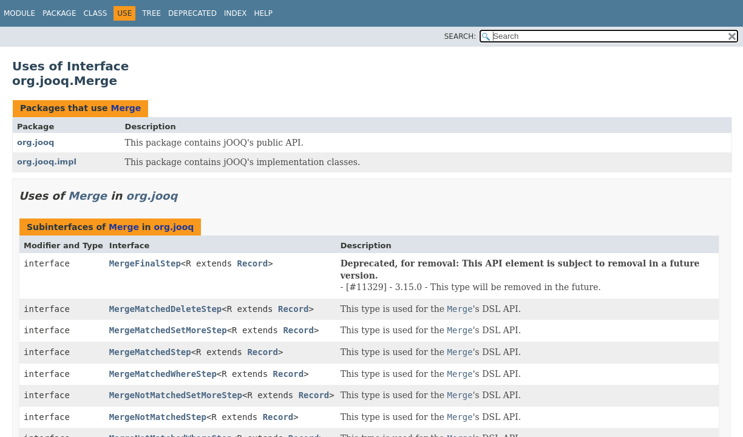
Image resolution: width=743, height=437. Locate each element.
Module (19, 13)
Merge (125, 108)
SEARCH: (460, 36)
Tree (151, 13)
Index (235, 13)
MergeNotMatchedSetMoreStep (175, 395)
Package (59, 13)
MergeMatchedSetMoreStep (168, 330)
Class (95, 13)
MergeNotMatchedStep (157, 417)
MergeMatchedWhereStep (163, 374)
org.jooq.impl (46, 161)
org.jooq (35, 142)
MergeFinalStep (145, 263)
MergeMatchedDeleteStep (165, 309)
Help (263, 13)
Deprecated (192, 13)
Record (252, 263)
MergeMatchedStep (150, 352)
